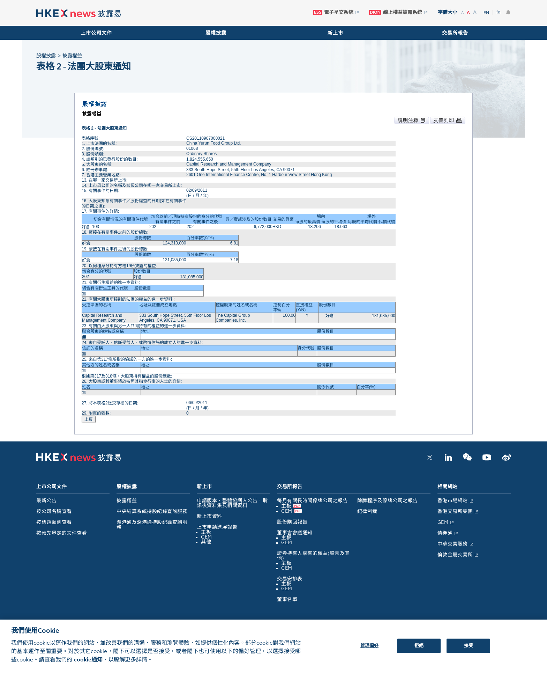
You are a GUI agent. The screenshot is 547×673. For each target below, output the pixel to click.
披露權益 (127, 501)
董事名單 (287, 599)
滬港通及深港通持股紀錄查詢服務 (152, 524)
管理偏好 (369, 650)
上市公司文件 (96, 33)
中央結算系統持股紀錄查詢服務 (152, 511)
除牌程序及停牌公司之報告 (387, 501)
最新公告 (46, 501)
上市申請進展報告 (217, 527)
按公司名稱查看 (54, 511)
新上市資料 (209, 516)
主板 (206, 532)
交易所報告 (455, 33)
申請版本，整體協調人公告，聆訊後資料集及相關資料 (232, 503)
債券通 (445, 533)
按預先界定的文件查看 (61, 533)
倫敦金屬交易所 (455, 555)
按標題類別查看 (54, 522)
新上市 (335, 33)
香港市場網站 (452, 501)
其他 (206, 542)
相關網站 (447, 487)
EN (486, 12)
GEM (206, 537)
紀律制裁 (367, 511)
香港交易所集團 (455, 511)
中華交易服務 (452, 544)
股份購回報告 (292, 522)
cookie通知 (88, 664)
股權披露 (215, 33)
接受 (468, 650)
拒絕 (419, 650)
